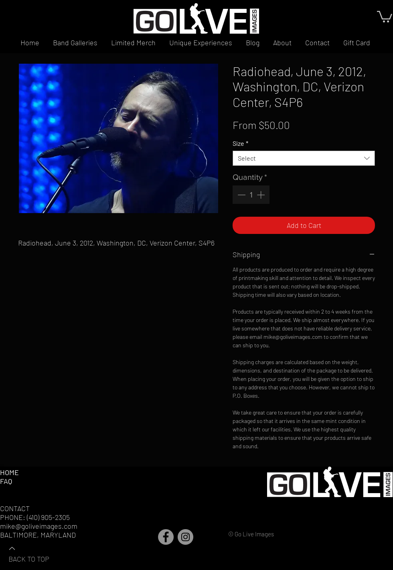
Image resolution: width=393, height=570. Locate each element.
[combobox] (304, 158)
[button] (384, 16)
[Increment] (261, 194)
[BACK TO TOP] (36, 553)
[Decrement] (240, 194)
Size (240, 143)
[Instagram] (185, 537)
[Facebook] (166, 537)
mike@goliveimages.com (38, 526)
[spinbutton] (251, 194)
